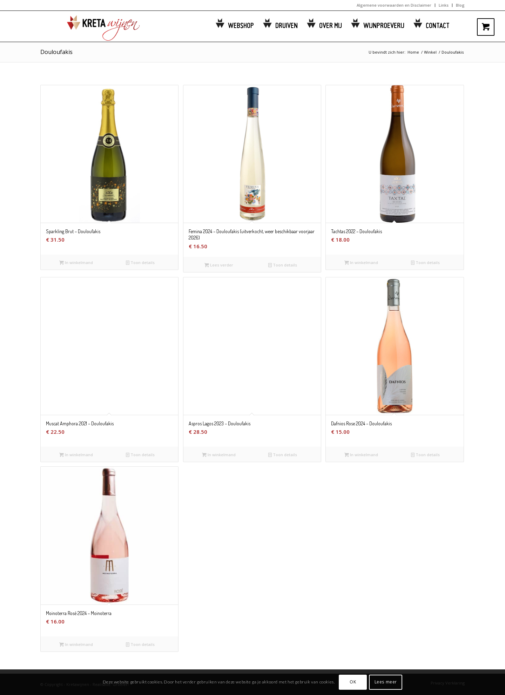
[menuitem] (394, 5)
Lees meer (386, 682)
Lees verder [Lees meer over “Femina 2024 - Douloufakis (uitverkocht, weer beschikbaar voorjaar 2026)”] (218, 265)
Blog (460, 5)
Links (444, 5)
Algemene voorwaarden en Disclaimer (394, 5)
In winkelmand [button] (76, 262)
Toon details (140, 262)
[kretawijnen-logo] (94, 26)
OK (353, 682)
